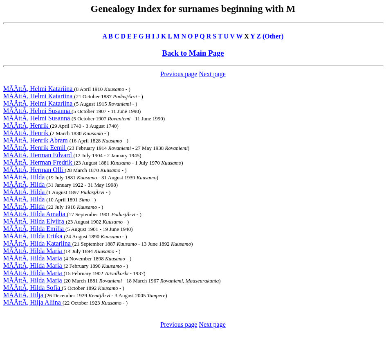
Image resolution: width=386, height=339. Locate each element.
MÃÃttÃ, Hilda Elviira (34, 221)
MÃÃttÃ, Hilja (24, 295)
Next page (212, 73)
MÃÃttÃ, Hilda (24, 177)
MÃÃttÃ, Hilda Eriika (33, 236)
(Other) (273, 36)
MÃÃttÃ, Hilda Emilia (34, 228)
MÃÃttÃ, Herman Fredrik (38, 162)
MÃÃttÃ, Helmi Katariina (38, 88)
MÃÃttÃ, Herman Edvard (38, 154)
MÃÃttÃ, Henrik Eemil (35, 147)
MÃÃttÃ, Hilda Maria (33, 250)
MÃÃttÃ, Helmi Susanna (37, 110)
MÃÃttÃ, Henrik (26, 125)
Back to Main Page (193, 53)
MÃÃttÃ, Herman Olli (34, 169)
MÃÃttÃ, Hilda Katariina (37, 243)
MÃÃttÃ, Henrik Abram (36, 140)
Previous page (178, 73)
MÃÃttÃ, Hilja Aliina (33, 302)
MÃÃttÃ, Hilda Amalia (35, 213)
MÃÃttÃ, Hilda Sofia (32, 287)
